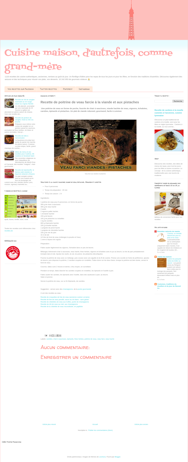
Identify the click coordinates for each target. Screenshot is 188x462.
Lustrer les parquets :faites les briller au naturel (174, 261)
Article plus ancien (141, 424)
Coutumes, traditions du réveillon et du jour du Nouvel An (169, 286)
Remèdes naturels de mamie (168, 231)
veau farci (101, 339)
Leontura (102, 457)
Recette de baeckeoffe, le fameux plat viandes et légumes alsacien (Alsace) (25, 172)
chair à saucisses (59, 339)
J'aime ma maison (164, 257)
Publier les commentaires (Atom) (100, 430)
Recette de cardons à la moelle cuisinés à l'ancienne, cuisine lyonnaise (169, 113)
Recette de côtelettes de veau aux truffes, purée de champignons (65, 302)
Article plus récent (49, 424)
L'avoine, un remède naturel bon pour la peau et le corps (174, 236)
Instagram (84, 89)
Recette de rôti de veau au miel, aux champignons (59, 304)
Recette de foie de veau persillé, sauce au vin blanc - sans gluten (65, 299)
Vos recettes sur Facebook (21, 89)
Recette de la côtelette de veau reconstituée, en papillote (62, 306)
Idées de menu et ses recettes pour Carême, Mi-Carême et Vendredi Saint (25, 154)
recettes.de (9, 231)
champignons (68, 289)
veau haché (110, 339)
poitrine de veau (90, 339)
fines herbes (79, 339)
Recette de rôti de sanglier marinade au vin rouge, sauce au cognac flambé (25, 102)
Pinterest (67, 89)
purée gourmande (84, 289)
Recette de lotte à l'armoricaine (21, 137)
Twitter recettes (48, 89)
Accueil (95, 424)
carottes (49, 339)
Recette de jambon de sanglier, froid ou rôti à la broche (24, 120)
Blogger (117, 457)
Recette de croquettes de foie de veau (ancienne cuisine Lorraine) (65, 297)
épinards (70, 339)
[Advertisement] (77, 22)
